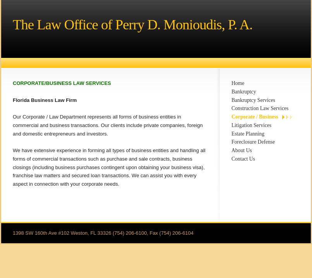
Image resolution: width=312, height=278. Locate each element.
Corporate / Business (254, 117)
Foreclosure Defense (253, 142)
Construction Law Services (259, 108)
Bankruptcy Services (253, 100)
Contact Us (243, 159)
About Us (241, 150)
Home (237, 83)
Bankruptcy (243, 92)
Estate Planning (247, 134)
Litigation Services (251, 125)
